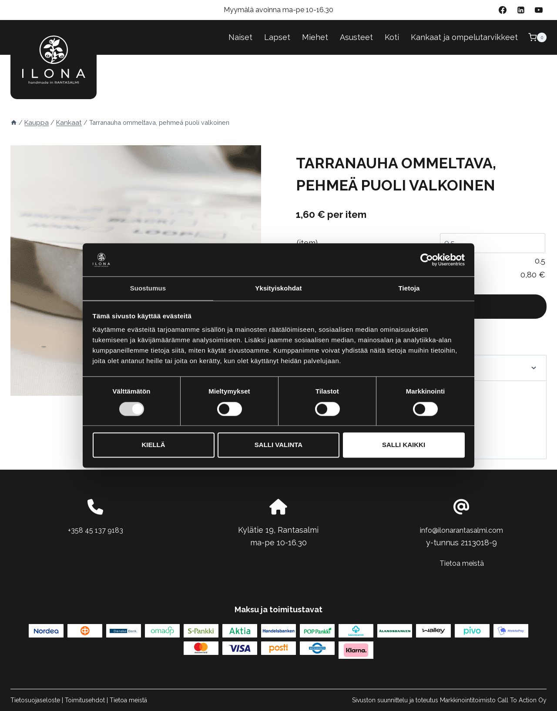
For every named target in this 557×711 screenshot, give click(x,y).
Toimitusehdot (85, 700)
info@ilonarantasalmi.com (461, 529)
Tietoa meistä (461, 562)
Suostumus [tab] (148, 288)
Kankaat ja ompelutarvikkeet (464, 37)
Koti (392, 37)
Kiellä (153, 445)
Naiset (240, 37)
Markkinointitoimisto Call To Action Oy (493, 700)
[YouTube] (539, 10)
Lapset (277, 37)
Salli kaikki (403, 445)
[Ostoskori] (537, 37)
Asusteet (356, 37)
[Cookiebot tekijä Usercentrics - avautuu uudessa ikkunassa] (427, 259)
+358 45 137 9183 (95, 529)
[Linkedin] (521, 10)
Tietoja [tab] (409, 288)
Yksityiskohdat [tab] (278, 288)
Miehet (315, 37)
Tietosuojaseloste (35, 700)
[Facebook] (502, 10)
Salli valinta (278, 445)
